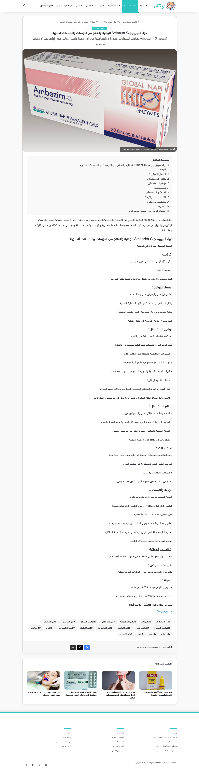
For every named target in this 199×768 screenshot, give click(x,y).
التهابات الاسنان (88, 622)
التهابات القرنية (104, 628)
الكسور (152, 634)
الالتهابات (145, 622)
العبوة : (161, 206)
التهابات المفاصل (65, 628)
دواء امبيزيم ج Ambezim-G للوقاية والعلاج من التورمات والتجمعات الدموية (123, 165)
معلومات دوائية (130, 6)
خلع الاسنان (125, 634)
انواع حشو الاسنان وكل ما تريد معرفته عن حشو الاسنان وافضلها (43, 693)
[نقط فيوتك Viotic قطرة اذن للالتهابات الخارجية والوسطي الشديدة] (155, 680)
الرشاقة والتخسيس (64, 6)
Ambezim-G (162, 622)
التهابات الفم (123, 628)
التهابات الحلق (49, 622)
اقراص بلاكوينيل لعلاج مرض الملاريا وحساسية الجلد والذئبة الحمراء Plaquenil (81, 693)
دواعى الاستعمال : (156, 179)
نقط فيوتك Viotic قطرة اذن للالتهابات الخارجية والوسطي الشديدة (156, 693)
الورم (140, 634)
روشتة (174, 733)
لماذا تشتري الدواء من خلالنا (166, 746)
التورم (48, 628)
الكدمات (165, 634)
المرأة (102, 6)
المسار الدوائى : (158, 174)
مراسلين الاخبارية (117, 751)
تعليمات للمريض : (156, 202)
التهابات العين (142, 628)
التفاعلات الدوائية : (156, 197)
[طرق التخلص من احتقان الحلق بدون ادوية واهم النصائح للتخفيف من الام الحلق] (118, 680)
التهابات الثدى (68, 622)
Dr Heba (99, 45)
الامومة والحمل (46, 6)
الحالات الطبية (114, 6)
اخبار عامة (120, 733)
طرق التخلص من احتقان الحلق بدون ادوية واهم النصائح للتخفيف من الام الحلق (120, 695)
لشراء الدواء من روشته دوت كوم (147, 211)
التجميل (79, 6)
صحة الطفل (91, 6)
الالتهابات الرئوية (127, 622)
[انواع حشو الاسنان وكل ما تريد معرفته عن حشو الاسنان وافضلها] (43, 680)
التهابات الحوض (162, 628)
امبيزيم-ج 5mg (164, 611)
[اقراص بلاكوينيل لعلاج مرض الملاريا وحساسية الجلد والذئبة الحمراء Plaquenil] (80, 680)
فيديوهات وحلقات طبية (167, 742)
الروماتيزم (35, 628)
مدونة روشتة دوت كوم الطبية (165, 737)
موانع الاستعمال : (156, 183)
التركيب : (161, 169)
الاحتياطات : (160, 188)
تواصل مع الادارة (170, 751)
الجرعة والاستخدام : (156, 192)
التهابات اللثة (85, 628)
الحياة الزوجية (118, 746)
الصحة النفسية (118, 742)
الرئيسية (143, 6)
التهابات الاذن (107, 622)
